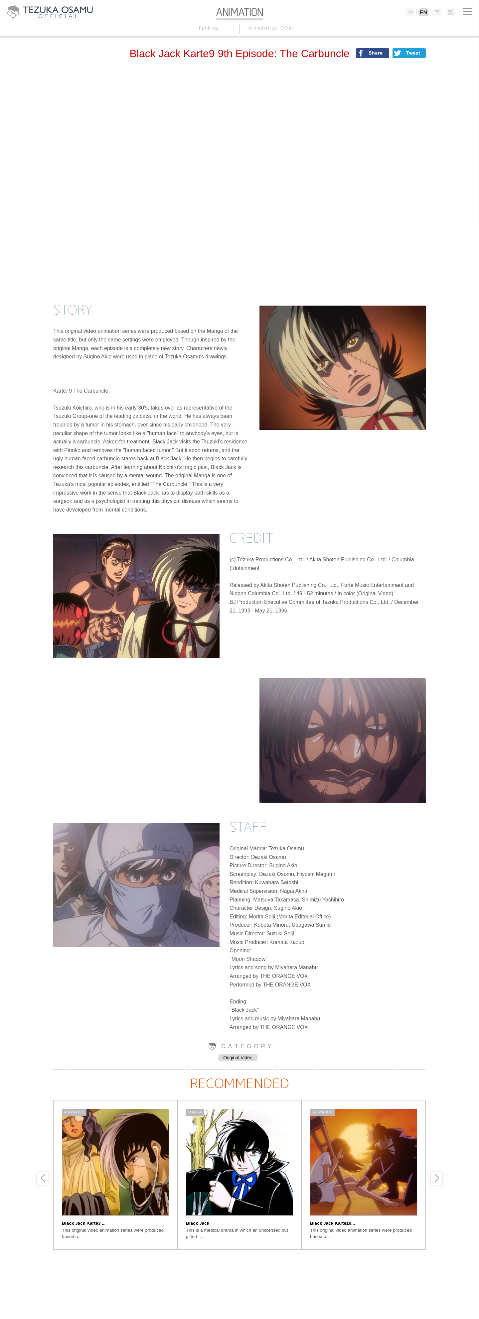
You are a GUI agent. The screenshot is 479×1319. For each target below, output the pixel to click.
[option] (116, 1175)
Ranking (208, 28)
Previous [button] (43, 1178)
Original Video (237, 1057)
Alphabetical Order (270, 28)
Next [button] (436, 1178)
